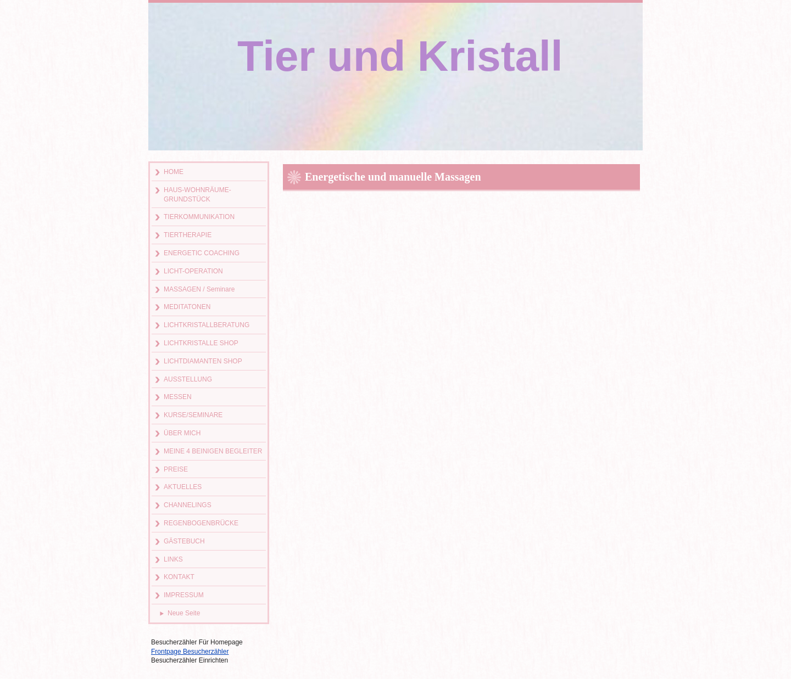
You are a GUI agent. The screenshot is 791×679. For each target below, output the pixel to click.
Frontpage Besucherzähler (190, 651)
